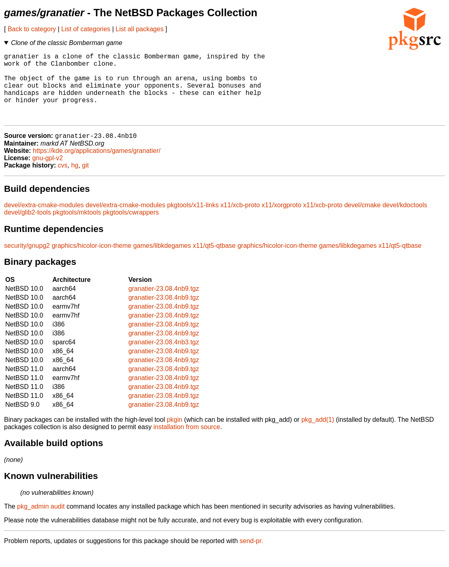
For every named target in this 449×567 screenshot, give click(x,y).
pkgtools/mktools (77, 228)
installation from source (186, 442)
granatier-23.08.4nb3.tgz (163, 357)
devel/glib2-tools (27, 228)
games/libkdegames (162, 261)
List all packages (139, 29)
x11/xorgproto (281, 220)
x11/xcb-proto (240, 220)
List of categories (85, 29)
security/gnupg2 (27, 261)
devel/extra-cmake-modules (44, 220)
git (85, 181)
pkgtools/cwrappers (131, 228)
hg (74, 181)
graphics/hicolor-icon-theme (91, 261)
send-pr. (251, 556)
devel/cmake (362, 220)
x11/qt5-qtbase (214, 261)
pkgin (174, 435)
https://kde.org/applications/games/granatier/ (97, 166)
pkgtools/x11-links (193, 220)
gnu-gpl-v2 (47, 173)
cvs (63, 181)
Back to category (32, 29)
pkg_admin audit (40, 522)
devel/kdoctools (404, 220)
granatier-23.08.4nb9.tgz (163, 304)
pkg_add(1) (317, 435)
